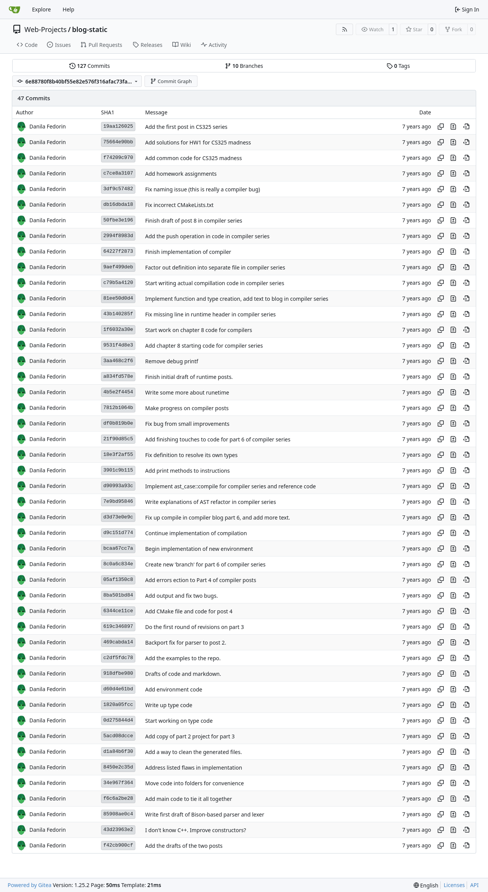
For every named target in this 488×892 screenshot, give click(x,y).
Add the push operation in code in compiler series (207, 236)
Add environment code (173, 689)
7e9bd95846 (118, 501)
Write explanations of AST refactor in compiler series (210, 501)
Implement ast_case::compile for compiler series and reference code (230, 486)
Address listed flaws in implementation (193, 767)
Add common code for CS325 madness (193, 158)
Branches (244, 65)
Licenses (454, 885)
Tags (398, 65)
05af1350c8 (118, 579)
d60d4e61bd (118, 689)
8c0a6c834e (118, 564)
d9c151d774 (118, 533)
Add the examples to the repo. (183, 658)
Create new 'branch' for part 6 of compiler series (205, 564)
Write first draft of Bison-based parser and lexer (204, 814)
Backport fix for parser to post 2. (185, 642)
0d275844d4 (118, 720)
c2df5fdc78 (118, 658)
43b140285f (118, 314)
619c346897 (118, 626)
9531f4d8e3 (118, 345)
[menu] (426, 885)
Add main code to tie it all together (188, 798)
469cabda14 (118, 642)
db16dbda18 (118, 204)
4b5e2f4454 (118, 392)
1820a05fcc (118, 705)
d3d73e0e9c (118, 517)
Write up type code (169, 705)
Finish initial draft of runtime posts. (189, 376)
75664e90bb (118, 142)
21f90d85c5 (118, 439)
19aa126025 (118, 126)
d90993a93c (118, 486)
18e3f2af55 (118, 454)
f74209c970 (118, 157)
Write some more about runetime (187, 392)
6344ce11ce (118, 611)
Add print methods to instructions (187, 470)
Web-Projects (45, 29)
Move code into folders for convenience (194, 783)
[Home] (14, 9)
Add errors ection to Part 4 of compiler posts (200, 580)
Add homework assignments (181, 173)
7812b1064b (118, 408)
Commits (89, 65)
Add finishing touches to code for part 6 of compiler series (218, 439)
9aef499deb (118, 267)
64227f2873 (118, 251)
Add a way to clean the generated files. (193, 752)
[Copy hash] (440, 126)
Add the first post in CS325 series (186, 126)
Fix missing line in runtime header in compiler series (210, 314)
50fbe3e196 (118, 220)
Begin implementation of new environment (199, 548)
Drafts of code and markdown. (183, 673)
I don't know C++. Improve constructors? (195, 830)
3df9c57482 (118, 189)
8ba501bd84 (118, 595)
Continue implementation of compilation (196, 533)
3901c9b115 (118, 470)
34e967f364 (118, 783)
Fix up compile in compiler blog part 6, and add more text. (217, 517)
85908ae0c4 (118, 814)
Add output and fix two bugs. (181, 595)
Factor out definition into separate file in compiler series (215, 267)
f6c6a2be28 (118, 798)
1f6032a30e (118, 329)
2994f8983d (118, 236)
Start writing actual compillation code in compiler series (214, 283)
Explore (41, 9)
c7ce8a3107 (118, 173)
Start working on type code (179, 720)
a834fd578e (118, 376)
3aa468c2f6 (118, 361)
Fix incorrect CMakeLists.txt (179, 205)
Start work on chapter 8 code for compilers (198, 330)
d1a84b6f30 (118, 751)
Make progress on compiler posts (187, 408)
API (474, 885)
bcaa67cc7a (118, 548)
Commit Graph (171, 81)
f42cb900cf (118, 845)
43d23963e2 (118, 830)
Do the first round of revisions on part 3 (194, 626)
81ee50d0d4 (118, 298)
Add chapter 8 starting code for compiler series (204, 345)
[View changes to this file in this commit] (453, 126)
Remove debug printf (171, 361)
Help (68, 9)
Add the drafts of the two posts (184, 845)
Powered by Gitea (29, 885)
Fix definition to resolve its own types (191, 455)
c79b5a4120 (118, 283)
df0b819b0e (118, 423)
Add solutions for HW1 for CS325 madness (198, 142)
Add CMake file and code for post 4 (189, 611)
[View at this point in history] (466, 126)
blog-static (90, 29)
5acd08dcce (118, 736)
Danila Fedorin (47, 126)
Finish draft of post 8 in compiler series (193, 220)
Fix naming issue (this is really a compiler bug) (202, 189)
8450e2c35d (118, 767)
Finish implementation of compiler (188, 251)
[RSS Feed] (344, 29)
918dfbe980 (118, 673)
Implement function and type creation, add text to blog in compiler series (236, 298)
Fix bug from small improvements (187, 423)
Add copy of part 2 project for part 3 (190, 736)
